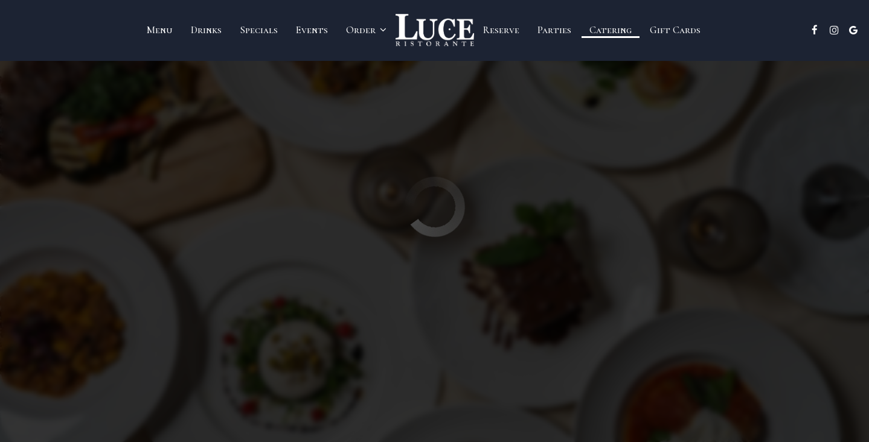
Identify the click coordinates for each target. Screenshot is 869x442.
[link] (435, 30)
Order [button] (366, 30)
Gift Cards (675, 30)
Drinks (206, 30)
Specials (259, 30)
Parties (554, 30)
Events (312, 30)
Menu (160, 30)
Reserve (501, 30)
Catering (610, 30)
